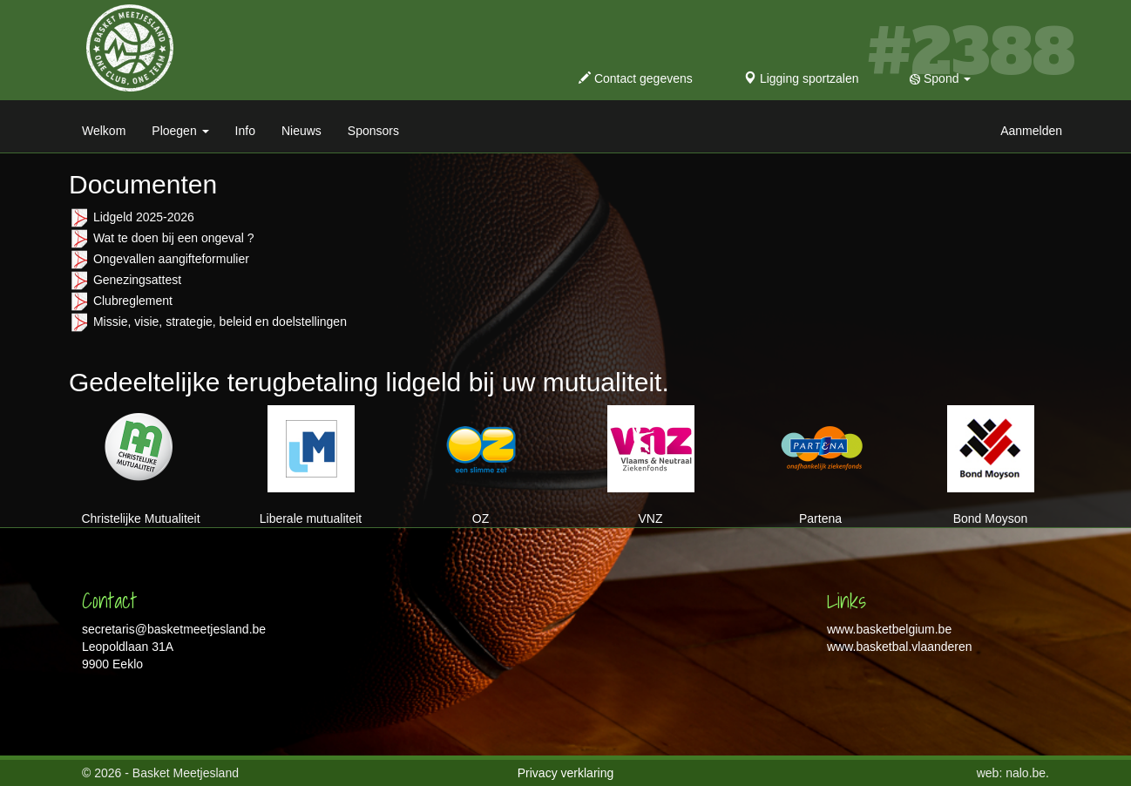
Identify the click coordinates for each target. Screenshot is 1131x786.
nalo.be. (1027, 773)
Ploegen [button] (180, 131)
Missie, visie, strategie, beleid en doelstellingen (220, 322)
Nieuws (301, 131)
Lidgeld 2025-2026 (143, 217)
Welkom (103, 131)
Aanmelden (1031, 131)
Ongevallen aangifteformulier (171, 259)
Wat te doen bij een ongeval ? (173, 238)
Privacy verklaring (565, 773)
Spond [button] (940, 78)
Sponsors (373, 131)
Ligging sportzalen (801, 78)
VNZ (650, 465)
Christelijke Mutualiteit (140, 465)
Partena (820, 465)
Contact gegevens (636, 78)
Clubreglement (133, 301)
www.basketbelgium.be (889, 629)
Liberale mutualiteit (311, 465)
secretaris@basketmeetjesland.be (174, 629)
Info (245, 131)
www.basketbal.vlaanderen (899, 647)
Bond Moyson (990, 465)
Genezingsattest (137, 280)
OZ (481, 465)
